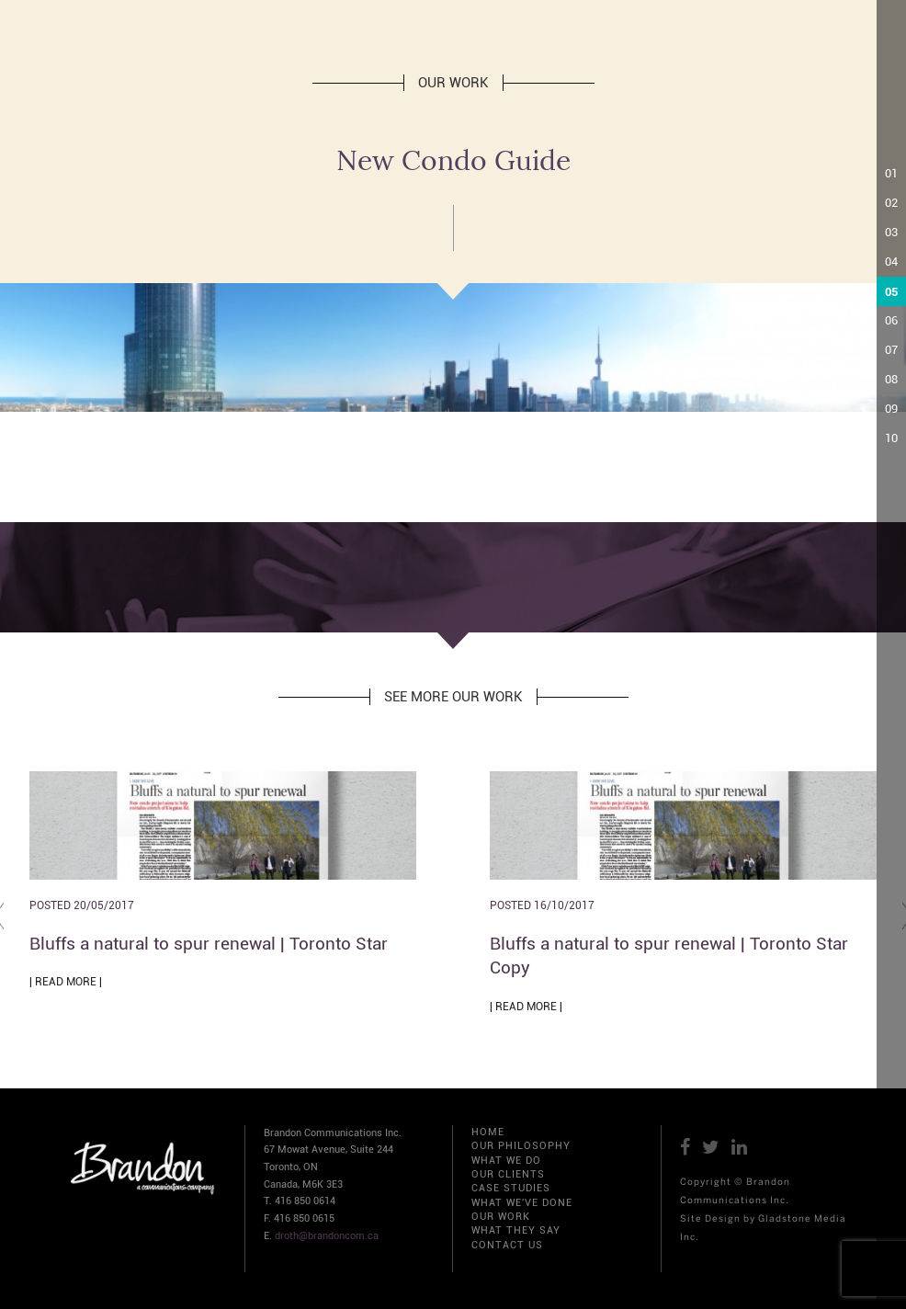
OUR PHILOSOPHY (521, 1146)
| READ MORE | (65, 981)
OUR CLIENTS (508, 1174)
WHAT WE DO (506, 1161)
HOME (487, 1132)
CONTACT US (507, 1245)
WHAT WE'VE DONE (521, 1203)
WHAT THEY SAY (516, 1230)
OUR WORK (500, 1217)
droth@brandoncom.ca (327, 1236)
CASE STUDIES (510, 1188)
